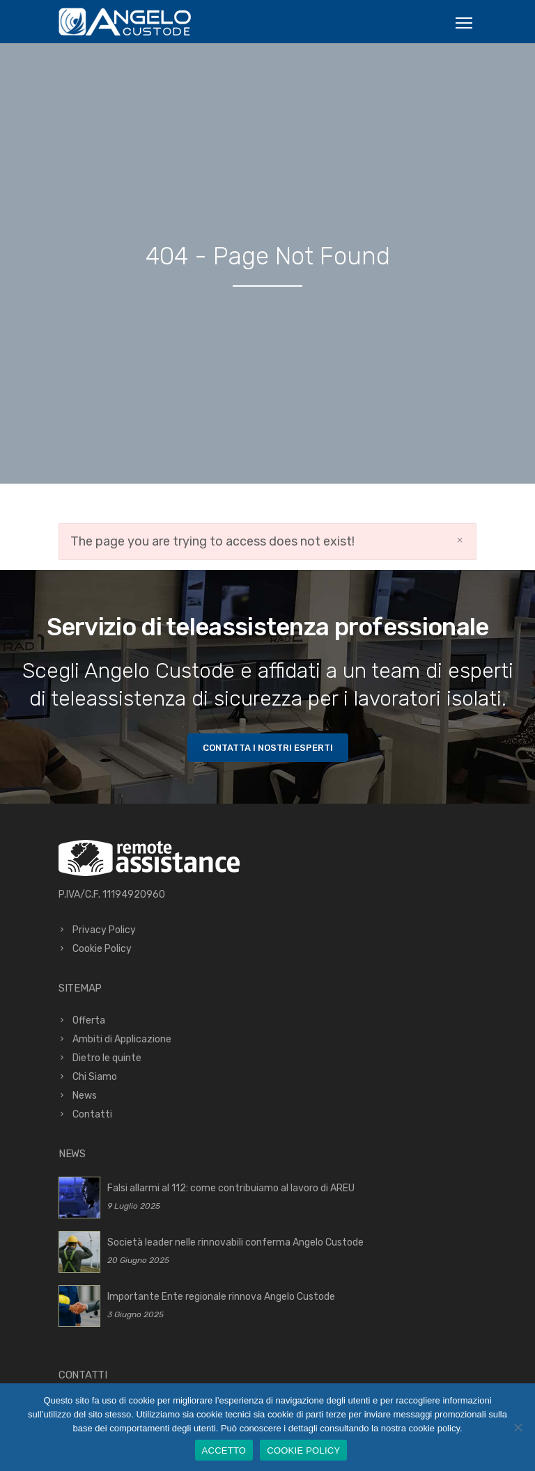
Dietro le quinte (106, 1058)
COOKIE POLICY (303, 1450)
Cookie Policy (102, 949)
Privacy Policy (104, 930)
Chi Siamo (94, 1077)
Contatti (92, 1114)
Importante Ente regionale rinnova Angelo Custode (221, 1297)
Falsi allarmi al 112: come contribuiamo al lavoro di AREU (231, 1188)
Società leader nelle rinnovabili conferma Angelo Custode (235, 1242)
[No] (518, 1427)
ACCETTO (224, 1450)
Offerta (88, 1020)
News (84, 1096)
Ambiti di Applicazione (121, 1039)
